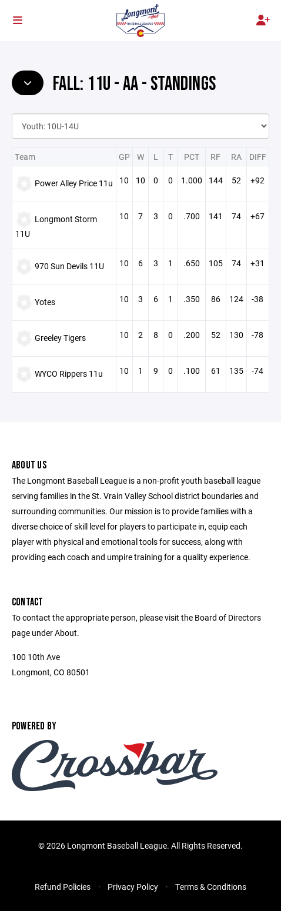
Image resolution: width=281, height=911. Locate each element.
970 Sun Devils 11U (69, 266)
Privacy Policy (133, 886)
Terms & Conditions (210, 886)
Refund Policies (63, 886)
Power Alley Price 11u (74, 183)
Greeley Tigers (60, 337)
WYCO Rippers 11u (69, 373)
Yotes (45, 301)
